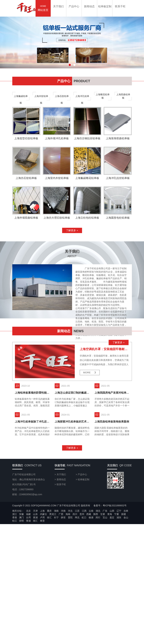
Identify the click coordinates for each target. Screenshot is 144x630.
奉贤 (42, 560)
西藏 (88, 553)
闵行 (98, 557)
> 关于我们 (60, 514)
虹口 (84, 557)
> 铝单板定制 (82, 519)
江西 (84, 550)
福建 (28, 553)
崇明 (21, 560)
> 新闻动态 (60, 519)
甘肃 (102, 553)
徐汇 (49, 557)
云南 (91, 550)
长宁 (56, 557)
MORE (87, 412)
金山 (126, 557)
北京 (28, 550)
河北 (70, 550)
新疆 (123, 553)
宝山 (105, 557)
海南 (68, 553)
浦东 (119, 557)
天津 (35, 550)
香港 (14, 557)
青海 (109, 553)
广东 (105, 550)
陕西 (95, 553)
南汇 (35, 560)
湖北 (98, 550)
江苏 (77, 550)
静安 (63, 557)
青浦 (28, 560)
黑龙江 (52, 553)
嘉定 (112, 557)
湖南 (56, 550)
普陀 (70, 557)
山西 (112, 550)
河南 (63, 550)
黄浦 (35, 557)
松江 (14, 560)
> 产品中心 (81, 514)
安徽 (21, 553)
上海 (42, 550)
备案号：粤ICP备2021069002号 (110, 545)
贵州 (82, 553)
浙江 (14, 553)
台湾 (28, 557)
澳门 (21, 557)
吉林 (126, 550)
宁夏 (116, 553)
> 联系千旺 (60, 524)
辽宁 (119, 550)
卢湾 (42, 557)
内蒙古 (43, 553)
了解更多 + (72, 270)
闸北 (77, 557)
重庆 (49, 550)
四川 (75, 553)
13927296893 (138, 281)
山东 (35, 553)
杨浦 (91, 557)
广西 (61, 553)
